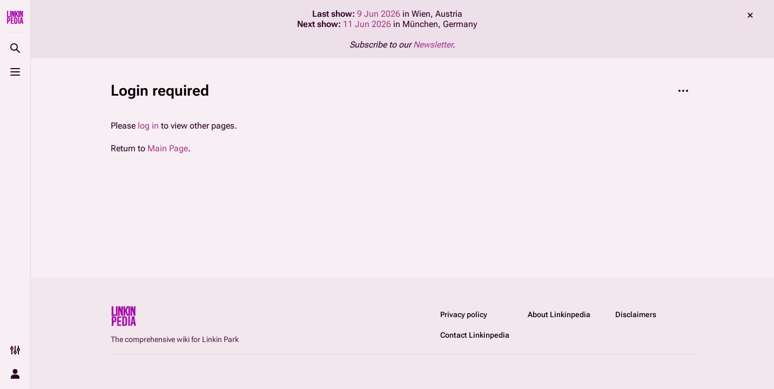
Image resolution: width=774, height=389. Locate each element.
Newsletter (433, 44)
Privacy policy (463, 314)
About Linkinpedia (559, 314)
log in (148, 125)
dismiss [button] (750, 15)
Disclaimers (635, 314)
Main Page (167, 148)
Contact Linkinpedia (474, 335)
